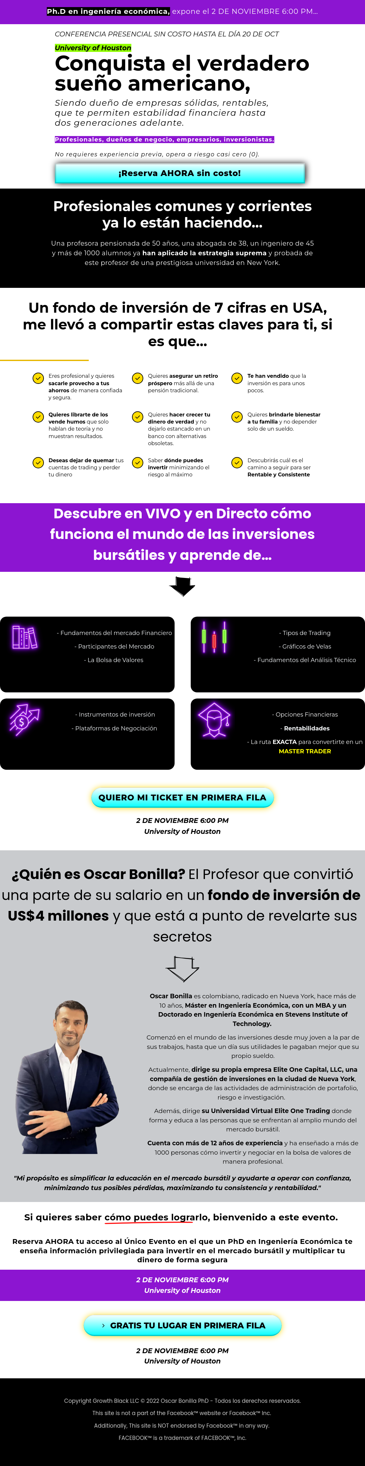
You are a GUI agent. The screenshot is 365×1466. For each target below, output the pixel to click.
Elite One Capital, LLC (307, 1069)
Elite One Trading (302, 1111)
